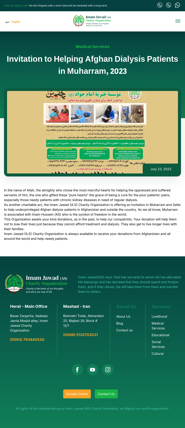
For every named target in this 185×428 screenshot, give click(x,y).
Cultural (157, 354)
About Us (123, 316)
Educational (160, 335)
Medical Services (92, 46)
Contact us (124, 330)
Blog (119, 323)
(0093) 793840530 (27, 339)
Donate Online (77, 394)
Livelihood (159, 316)
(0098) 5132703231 (80, 335)
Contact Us (106, 394)
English (16, 21)
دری (7, 21)
